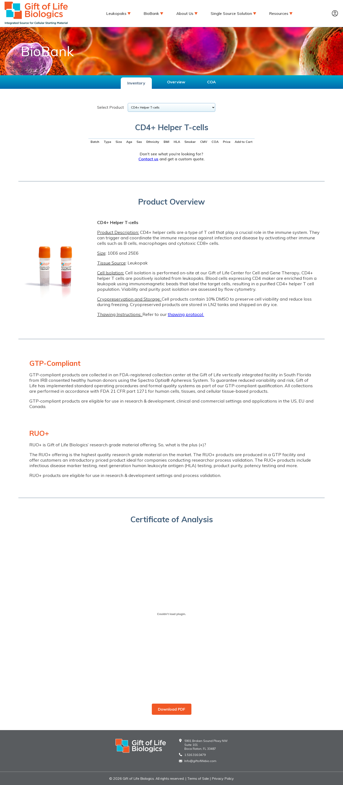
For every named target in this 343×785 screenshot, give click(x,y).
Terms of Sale (198, 778)
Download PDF (171, 709)
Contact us (148, 158)
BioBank (151, 13)
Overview (176, 81)
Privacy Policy (223, 778)
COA (211, 81)
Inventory (136, 83)
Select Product (110, 107)
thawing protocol (185, 314)
